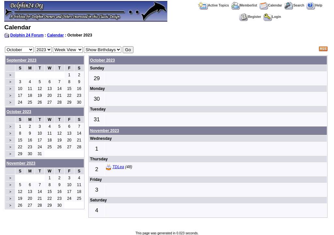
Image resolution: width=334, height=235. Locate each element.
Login (272, 17)
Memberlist (244, 5)
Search (294, 5)
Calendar (270, 5)
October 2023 (102, 60)
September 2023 (22, 60)
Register (250, 17)
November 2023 (104, 130)
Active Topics (213, 5)
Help (314, 5)
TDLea (118, 167)
